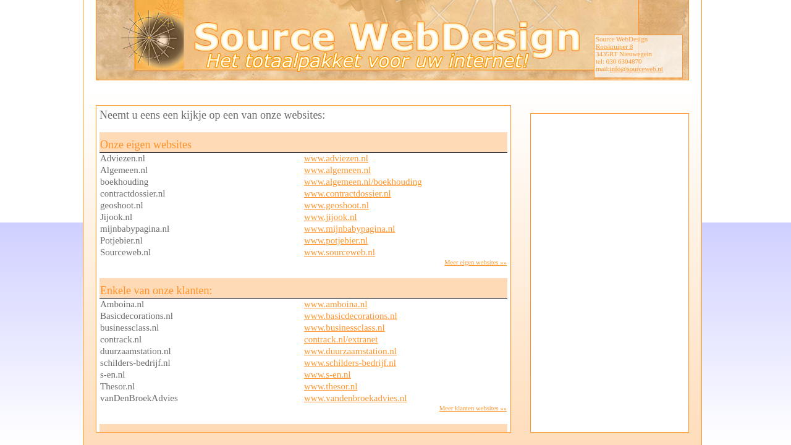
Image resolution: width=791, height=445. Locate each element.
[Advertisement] (608, 271)
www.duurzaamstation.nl (350, 351)
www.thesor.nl (331, 386)
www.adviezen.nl (336, 158)
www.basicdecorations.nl (350, 316)
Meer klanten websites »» (473, 408)
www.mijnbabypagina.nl (349, 229)
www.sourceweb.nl (339, 252)
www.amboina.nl (335, 304)
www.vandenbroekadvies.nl (355, 398)
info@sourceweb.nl (636, 68)
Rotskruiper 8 (614, 46)
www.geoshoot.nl (336, 205)
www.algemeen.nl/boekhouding (363, 182)
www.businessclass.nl (344, 328)
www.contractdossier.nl (347, 193)
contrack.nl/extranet (341, 339)
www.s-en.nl (327, 374)
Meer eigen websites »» (475, 262)
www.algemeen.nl (337, 170)
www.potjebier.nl (336, 240)
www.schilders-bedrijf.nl (350, 363)
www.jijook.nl (330, 217)
